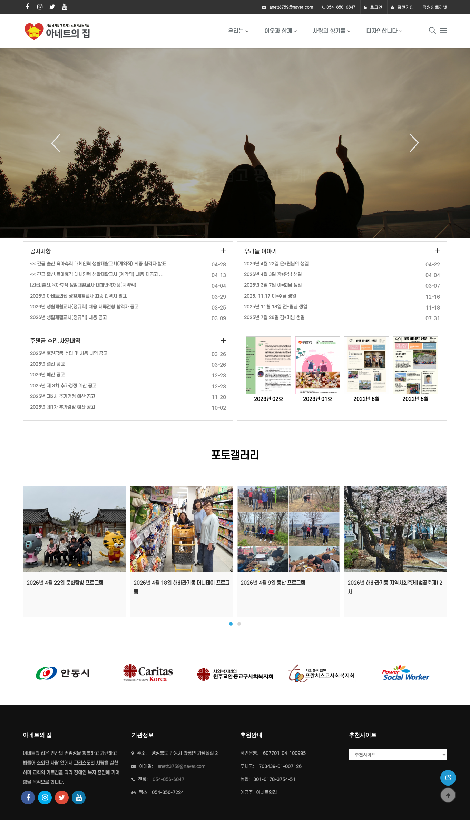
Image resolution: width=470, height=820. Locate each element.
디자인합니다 (381, 31)
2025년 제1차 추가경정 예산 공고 (62, 407)
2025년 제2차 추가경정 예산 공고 (62, 396)
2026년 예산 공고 (47, 375)
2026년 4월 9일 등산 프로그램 (273, 583)
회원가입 (402, 7)
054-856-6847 (340, 7)
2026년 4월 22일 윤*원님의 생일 (276, 264)
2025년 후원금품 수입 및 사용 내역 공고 (68, 353)
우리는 (236, 31)
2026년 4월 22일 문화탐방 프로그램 (65, 583)
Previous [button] (58, 143)
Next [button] (411, 143)
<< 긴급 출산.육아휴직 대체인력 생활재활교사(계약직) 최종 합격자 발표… (100, 264)
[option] (235, 143)
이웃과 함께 (278, 31)
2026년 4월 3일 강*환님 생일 (273, 274)
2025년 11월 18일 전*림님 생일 (275, 307)
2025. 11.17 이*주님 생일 (270, 296)
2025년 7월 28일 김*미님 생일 (274, 318)
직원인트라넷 (434, 7)
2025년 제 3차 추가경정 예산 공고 (63, 386)
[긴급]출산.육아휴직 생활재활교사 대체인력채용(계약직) (83, 285)
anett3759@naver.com (291, 7)
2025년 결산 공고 (47, 364)
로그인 (373, 7)
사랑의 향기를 (329, 31)
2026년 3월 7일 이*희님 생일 (273, 285)
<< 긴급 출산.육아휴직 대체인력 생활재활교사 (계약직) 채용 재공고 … (97, 274)
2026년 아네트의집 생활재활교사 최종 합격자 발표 (78, 296)
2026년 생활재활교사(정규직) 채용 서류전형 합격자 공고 (84, 307)
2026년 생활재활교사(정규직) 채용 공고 (68, 318)
